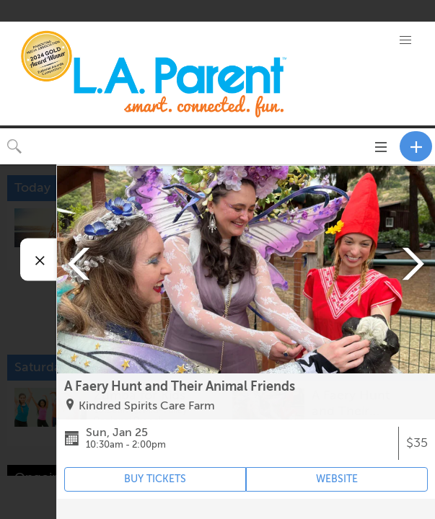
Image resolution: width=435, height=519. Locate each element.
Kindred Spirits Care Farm (147, 405)
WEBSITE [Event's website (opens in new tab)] (337, 479)
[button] (405, 40)
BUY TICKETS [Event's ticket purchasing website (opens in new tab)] (155, 479)
